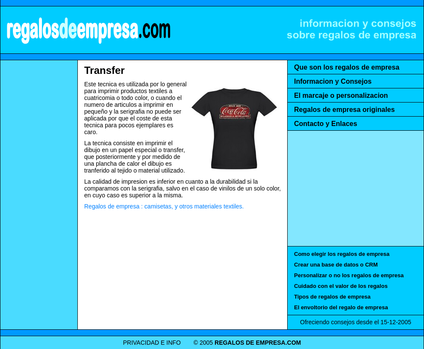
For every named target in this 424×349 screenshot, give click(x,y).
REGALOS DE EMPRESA (88, 29)
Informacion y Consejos (332, 81)
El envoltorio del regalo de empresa (341, 307)
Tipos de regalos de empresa (332, 296)
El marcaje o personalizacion (341, 95)
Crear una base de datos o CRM (336, 264)
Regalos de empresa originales (344, 109)
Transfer (104, 70)
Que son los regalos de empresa (346, 67)
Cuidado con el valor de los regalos (341, 286)
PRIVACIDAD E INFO (152, 342)
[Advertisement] (39, 192)
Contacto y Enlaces (325, 123)
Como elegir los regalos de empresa (341, 254)
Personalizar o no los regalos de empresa (348, 275)
